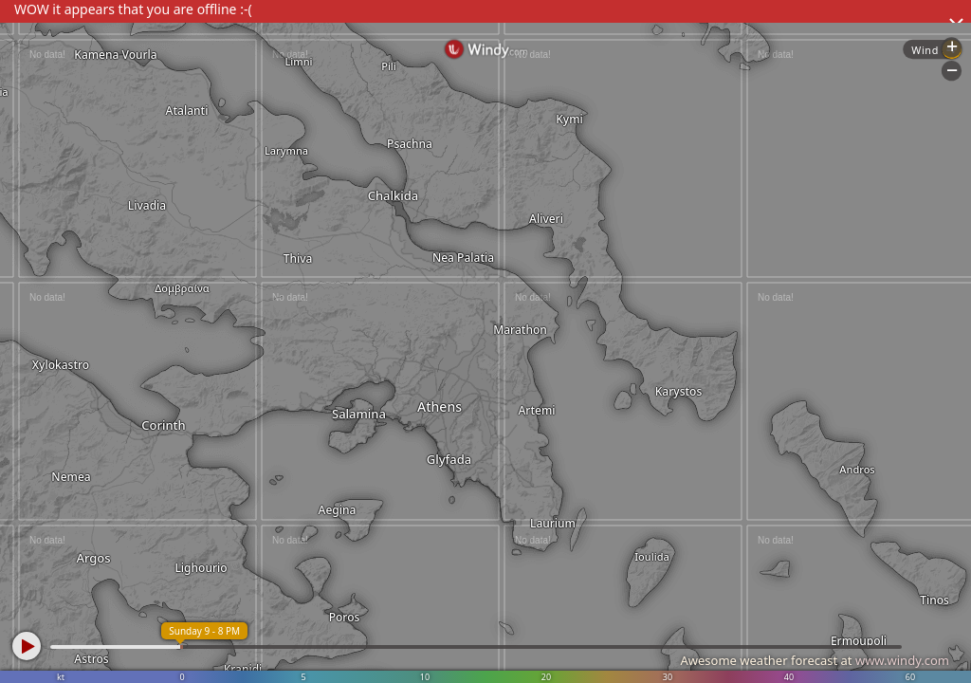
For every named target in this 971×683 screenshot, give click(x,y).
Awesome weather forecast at (814, 660)
